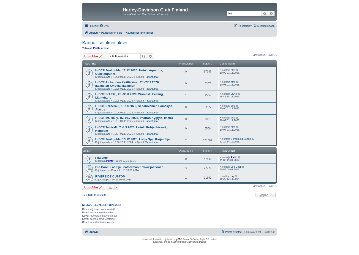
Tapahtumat (151, 76)
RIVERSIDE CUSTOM (110, 176)
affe (108, 76)
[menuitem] (104, 26)
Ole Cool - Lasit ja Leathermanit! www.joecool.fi (129, 167)
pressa (105, 48)
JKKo (234, 93)
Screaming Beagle (241, 138)
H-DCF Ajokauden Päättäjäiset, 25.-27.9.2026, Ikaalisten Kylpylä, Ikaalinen (127, 84)
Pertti (96, 48)
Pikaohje (101, 157)
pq (107, 179)
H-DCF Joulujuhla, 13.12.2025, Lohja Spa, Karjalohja (132, 139)
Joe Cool (111, 170)
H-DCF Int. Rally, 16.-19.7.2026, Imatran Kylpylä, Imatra (134, 118)
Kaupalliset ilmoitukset (105, 42)
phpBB (177, 239)
